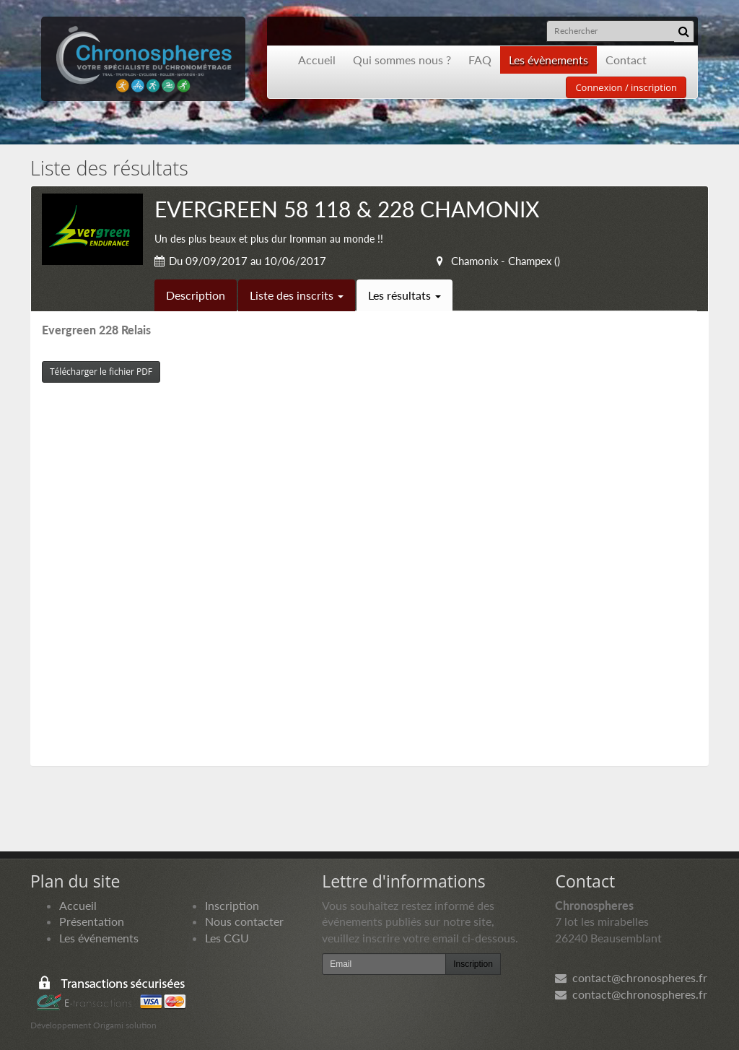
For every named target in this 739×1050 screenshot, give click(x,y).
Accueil (317, 59)
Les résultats (404, 295)
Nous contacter (244, 921)
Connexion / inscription (626, 87)
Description (195, 295)
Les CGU (227, 938)
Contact (626, 59)
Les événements (99, 938)
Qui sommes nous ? (402, 59)
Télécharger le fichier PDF (101, 371)
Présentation (91, 921)
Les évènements (548, 59)
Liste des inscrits (297, 295)
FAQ (479, 59)
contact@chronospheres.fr (631, 977)
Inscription (232, 905)
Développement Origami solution (93, 1025)
